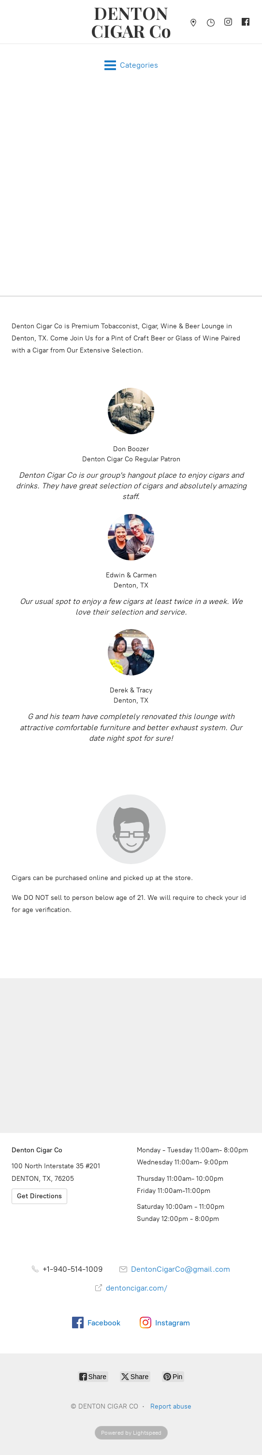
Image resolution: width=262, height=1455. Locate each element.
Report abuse (170, 1406)
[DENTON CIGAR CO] (131, 22)
